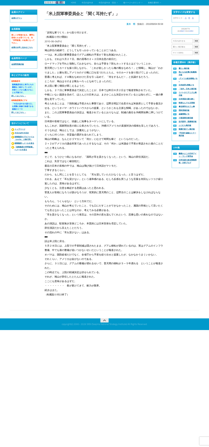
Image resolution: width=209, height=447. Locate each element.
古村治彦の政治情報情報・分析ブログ (188, 161)
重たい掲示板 (184, 68)
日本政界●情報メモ (186, 85)
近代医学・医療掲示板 (188, 122)
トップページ (20, 129)
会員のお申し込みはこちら (22, 47)
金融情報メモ (184, 114)
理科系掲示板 (184, 110)
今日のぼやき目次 (22, 133)
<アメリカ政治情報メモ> (188, 79)
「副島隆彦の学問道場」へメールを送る (24, 148)
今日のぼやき (87, 3)
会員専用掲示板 (17, 64)
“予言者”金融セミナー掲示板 (187, 134)
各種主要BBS (153, 3)
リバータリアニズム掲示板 (188, 93)
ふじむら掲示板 (185, 125)
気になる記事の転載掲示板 (188, 73)
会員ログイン (16, 18)
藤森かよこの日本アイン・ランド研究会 (188, 154)
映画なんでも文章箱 (187, 103)
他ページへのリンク (132, 3)
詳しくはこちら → (18, 96)
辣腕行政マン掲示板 (187, 129)
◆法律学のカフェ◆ (187, 106)
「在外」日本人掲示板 (188, 89)
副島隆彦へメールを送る (24, 143)
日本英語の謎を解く (187, 99)
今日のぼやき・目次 (107, 3)
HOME (73, 3)
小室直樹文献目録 (186, 118)
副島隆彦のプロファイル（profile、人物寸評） (24, 138)
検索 (196, 41)
